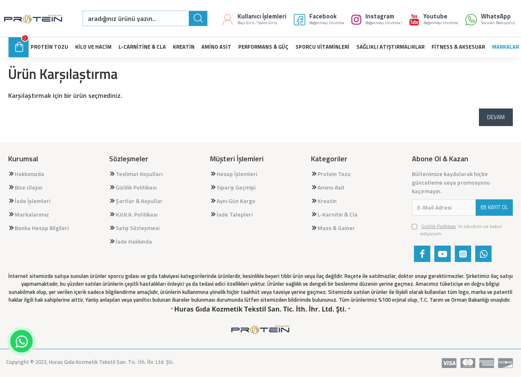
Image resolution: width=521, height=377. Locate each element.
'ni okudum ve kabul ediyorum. (457, 230)
